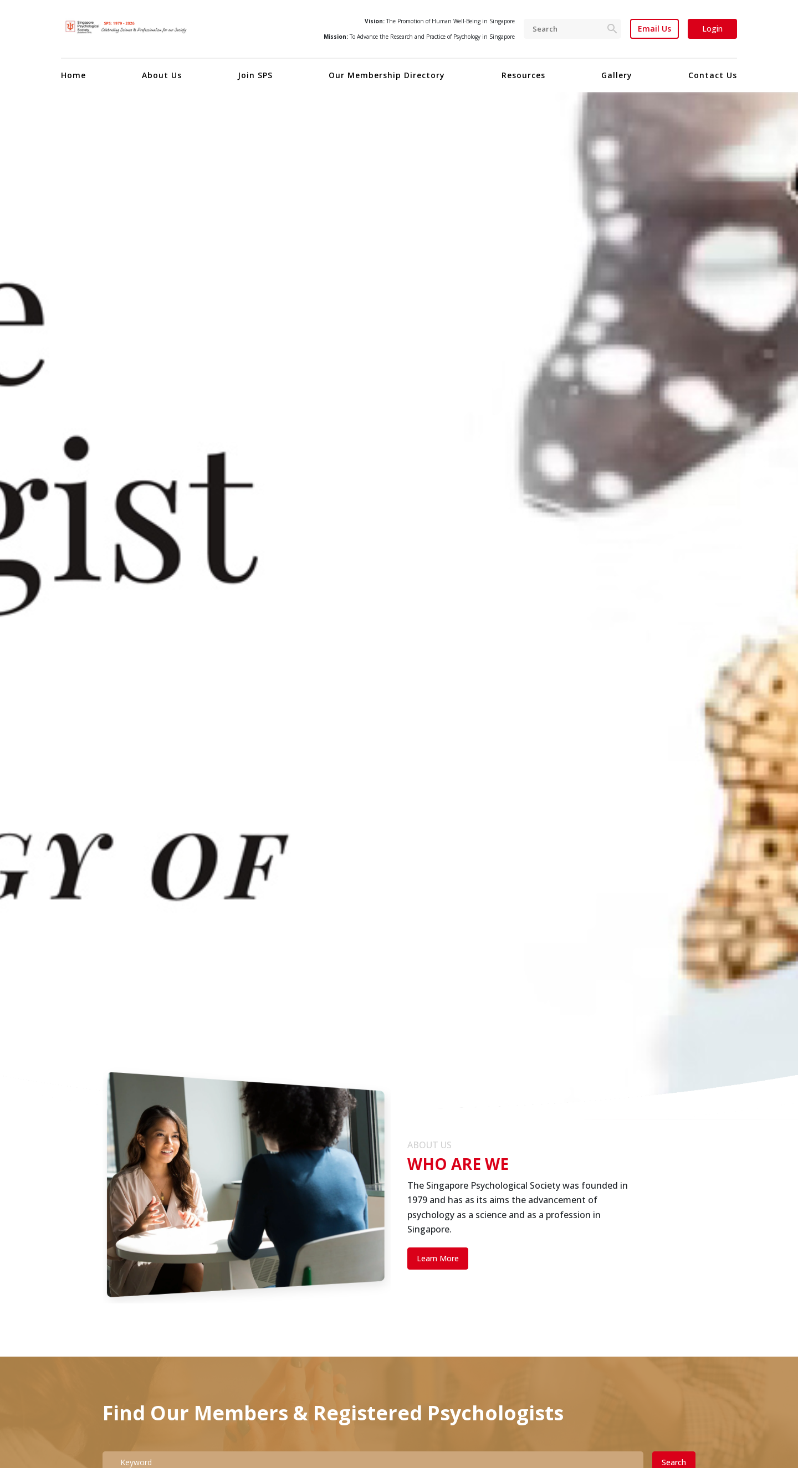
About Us (162, 75)
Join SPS (255, 75)
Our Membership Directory (387, 75)
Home (73, 75)
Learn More (438, 1258)
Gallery (616, 75)
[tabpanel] (399, 605)
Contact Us (712, 75)
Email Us (654, 29)
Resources (523, 75)
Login (712, 28)
